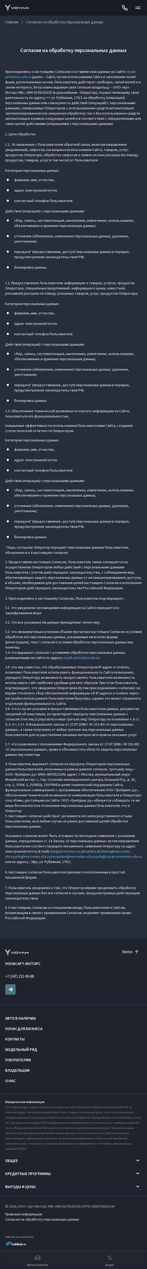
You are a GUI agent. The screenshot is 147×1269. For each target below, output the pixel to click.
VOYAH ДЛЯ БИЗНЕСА (23, 1028)
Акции (109, 1260)
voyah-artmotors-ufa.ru (81, 657)
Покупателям (18, 1059)
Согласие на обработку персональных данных (42, 1219)
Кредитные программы (28, 1173)
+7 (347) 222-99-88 (19, 976)
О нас (10, 1080)
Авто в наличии (20, 1018)
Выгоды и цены (20, 1186)
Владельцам (17, 1070)
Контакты (15, 1039)
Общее (11, 1160)
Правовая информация (23, 1214)
